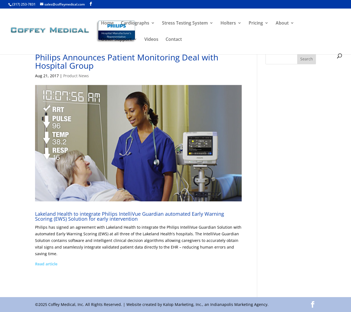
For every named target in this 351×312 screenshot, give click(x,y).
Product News (76, 75)
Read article (46, 263)
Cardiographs (135, 23)
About (282, 23)
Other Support (116, 39)
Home (107, 23)
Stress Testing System (185, 23)
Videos (151, 39)
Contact (174, 39)
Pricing (256, 23)
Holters (228, 23)
